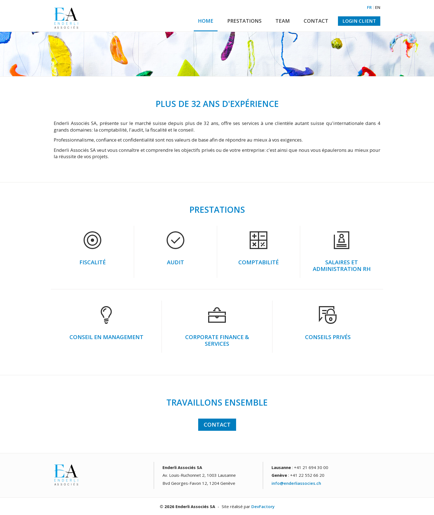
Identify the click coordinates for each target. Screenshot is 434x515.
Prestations (244, 20)
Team (282, 20)
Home (205, 20)
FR (369, 7)
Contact (316, 20)
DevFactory (263, 506)
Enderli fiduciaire (66, 18)
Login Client (359, 21)
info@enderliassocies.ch (296, 483)
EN (377, 7)
